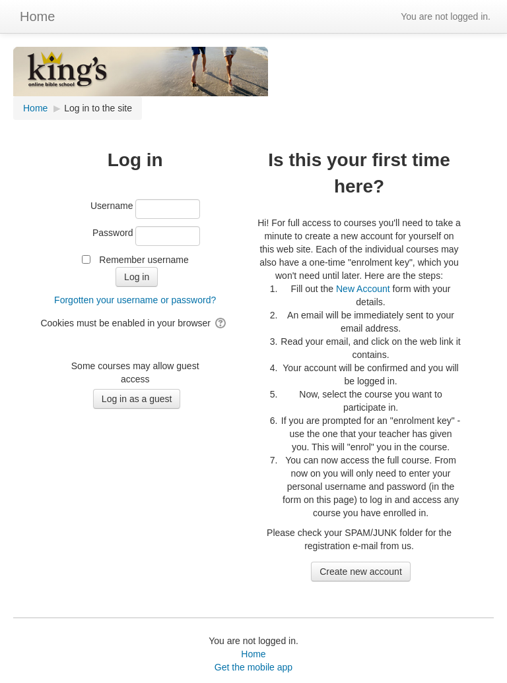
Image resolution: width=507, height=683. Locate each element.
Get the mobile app (253, 667)
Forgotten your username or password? (135, 300)
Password (112, 232)
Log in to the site (98, 108)
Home (37, 16)
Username (111, 205)
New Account (363, 288)
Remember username (143, 259)
